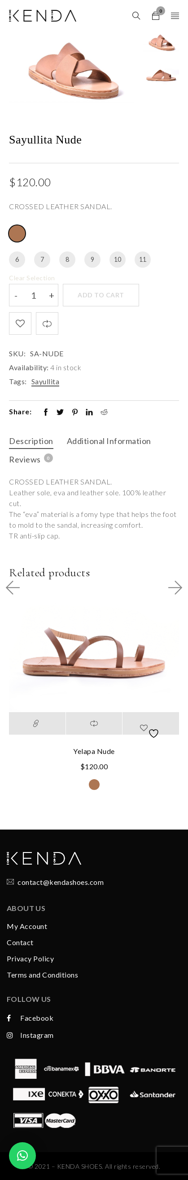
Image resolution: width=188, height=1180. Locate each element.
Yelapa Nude (94, 751)
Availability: (29, 367)
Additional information (109, 441)
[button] (22, 1155)
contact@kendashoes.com (60, 882)
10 (118, 259)
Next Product (172, 587)
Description (31, 441)
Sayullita (45, 381)
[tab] (31, 442)
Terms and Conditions (42, 974)
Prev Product (15, 587)
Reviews (30, 458)
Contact (20, 942)
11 (143, 259)
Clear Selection (32, 278)
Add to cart (101, 295)
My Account (27, 926)
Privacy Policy (30, 958)
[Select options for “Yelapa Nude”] (37, 723)
